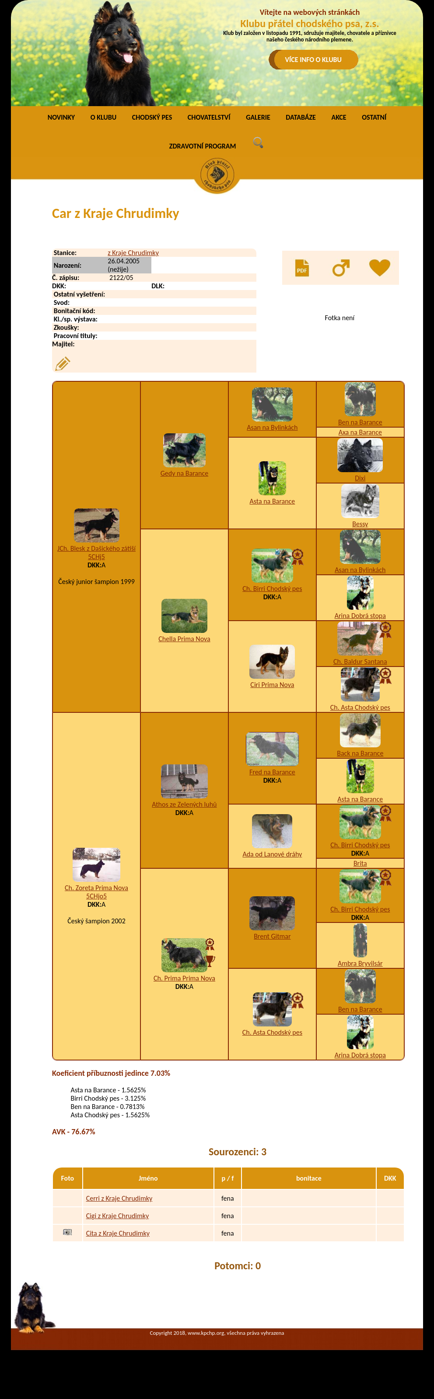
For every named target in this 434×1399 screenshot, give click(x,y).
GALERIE (258, 117)
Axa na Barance (360, 432)
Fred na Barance (272, 772)
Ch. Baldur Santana (360, 661)
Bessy (360, 524)
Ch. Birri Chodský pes (272, 588)
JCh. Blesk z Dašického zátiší (96, 548)
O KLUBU (103, 117)
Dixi (360, 478)
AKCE (338, 117)
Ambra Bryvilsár (360, 963)
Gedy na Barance (184, 473)
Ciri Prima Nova (272, 685)
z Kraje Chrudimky (133, 253)
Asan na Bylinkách (272, 427)
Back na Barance (360, 753)
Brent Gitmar (272, 936)
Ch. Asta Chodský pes (360, 707)
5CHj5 (96, 557)
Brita (360, 863)
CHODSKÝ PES (152, 117)
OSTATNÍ (374, 117)
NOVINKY (61, 117)
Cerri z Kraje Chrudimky (119, 1198)
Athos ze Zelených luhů (184, 804)
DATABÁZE (300, 117)
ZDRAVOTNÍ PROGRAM (202, 146)
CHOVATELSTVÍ (209, 117)
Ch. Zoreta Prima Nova (96, 888)
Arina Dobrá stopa (360, 615)
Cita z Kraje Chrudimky (118, 1233)
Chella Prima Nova (184, 639)
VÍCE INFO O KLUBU (313, 59)
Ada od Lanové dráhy (272, 854)
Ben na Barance (360, 422)
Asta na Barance (272, 501)
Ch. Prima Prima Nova (184, 978)
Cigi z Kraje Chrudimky (117, 1216)
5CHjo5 (96, 896)
